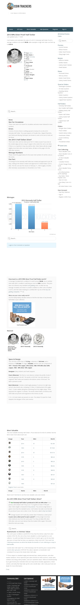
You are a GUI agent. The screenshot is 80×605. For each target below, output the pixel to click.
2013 (30, 53)
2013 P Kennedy (25, 346)
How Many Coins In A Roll (64, 183)
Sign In (64, 29)
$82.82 (53, 466)
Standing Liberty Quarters (63, 92)
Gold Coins (63, 146)
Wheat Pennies (63, 49)
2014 (22, 443)
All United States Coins (65, 186)
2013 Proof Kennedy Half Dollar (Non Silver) (12, 348)
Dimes (60, 71)
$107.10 (52, 452)
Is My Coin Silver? (47, 511)
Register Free (12, 487)
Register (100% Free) (65, 197)
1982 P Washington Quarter (13, 595)
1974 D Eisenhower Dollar (30, 598)
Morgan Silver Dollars (65, 128)
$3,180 (53, 443)
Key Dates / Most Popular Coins (63, 176)
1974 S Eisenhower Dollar (30, 587)
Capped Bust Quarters (65, 100)
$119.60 (52, 448)
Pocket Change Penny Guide (64, 165)
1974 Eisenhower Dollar (32, 602)
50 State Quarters (64, 89)
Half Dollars (62, 104)
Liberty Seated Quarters (65, 97)
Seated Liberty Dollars (65, 133)
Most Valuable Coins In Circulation (65, 154)
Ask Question (44, 29)
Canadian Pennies (64, 162)
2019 (22, 461)
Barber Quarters (63, 95)
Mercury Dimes (63, 76)
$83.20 (53, 457)
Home (11, 29)
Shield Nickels (63, 67)
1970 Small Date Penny (14, 583)
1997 (22, 475)
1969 (22, 479)
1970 (22, 457)
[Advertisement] (60, 14)
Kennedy (32, 57)
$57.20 (53, 483)
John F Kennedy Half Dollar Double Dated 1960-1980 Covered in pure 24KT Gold (13, 588)
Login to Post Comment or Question (19, 245)
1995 (22, 466)
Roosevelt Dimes (64, 73)
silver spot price (15, 550)
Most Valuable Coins (65, 151)
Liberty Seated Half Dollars (64, 117)
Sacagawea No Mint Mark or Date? (13, 599)
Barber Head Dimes (64, 78)
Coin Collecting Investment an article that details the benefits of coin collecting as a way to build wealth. (31, 542)
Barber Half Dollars (64, 114)
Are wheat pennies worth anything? (63, 173)
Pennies (60, 45)
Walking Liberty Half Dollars (64, 111)
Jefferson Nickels (63, 60)
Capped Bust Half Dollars (63, 121)
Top (7, 569)
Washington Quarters (65, 86)
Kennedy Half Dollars (65, 106)
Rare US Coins (63, 180)
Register (55, 29)
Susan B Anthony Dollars (63, 138)
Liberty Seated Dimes (65, 80)
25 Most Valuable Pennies (63, 158)
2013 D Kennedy (38, 346)
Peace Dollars (63, 130)
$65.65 (53, 479)
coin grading (31, 285)
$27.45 (26, 80)
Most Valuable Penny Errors (64, 169)
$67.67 (53, 475)
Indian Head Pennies (65, 52)
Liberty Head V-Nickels (65, 65)
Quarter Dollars (63, 84)
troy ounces (31, 507)
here (18, 495)
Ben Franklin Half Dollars (66, 108)
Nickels (60, 58)
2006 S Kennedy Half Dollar (30, 582)
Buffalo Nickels (63, 62)
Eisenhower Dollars (64, 135)
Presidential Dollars (64, 142)
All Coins (19, 29)
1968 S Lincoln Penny (14, 592)
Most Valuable (31, 29)
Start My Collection (64, 192)
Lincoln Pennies (63, 47)
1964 (22, 448)
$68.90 (53, 470)
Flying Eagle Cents (64, 54)
